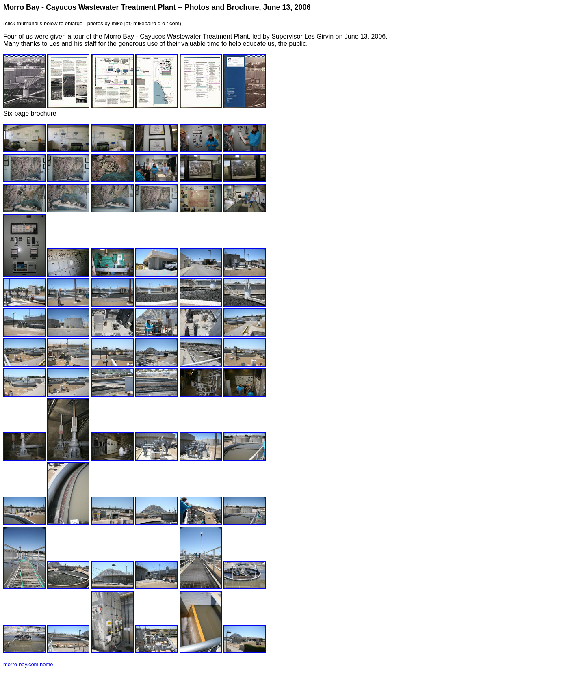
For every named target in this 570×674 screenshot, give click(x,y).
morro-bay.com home (28, 664)
